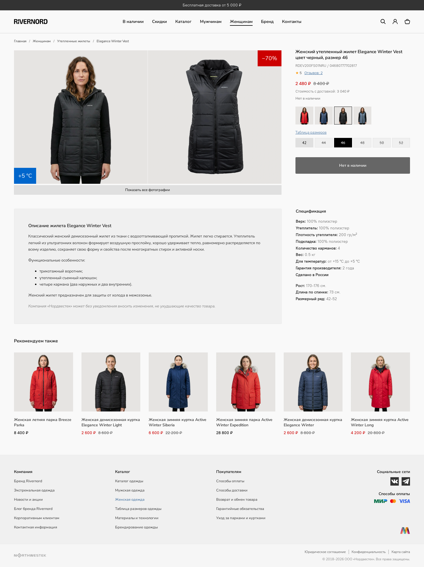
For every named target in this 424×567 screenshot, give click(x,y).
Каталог (183, 21)
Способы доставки (232, 490)
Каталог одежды (129, 481)
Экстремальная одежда (34, 490)
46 (343, 142)
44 (324, 142)
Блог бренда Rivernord (33, 508)
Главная (20, 41)
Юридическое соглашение (325, 552)
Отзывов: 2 (313, 73)
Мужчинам (211, 21)
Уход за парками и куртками (240, 518)
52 (401, 142)
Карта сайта (401, 552)
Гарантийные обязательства (240, 508)
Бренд (267, 21)
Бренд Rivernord (28, 481)
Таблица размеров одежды (138, 508)
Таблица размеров (311, 132)
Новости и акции (28, 499)
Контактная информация (35, 527)
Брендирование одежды (136, 527)
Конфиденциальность (369, 552)
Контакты (291, 21)
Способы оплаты (230, 481)
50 (381, 142)
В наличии (133, 21)
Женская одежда (130, 499)
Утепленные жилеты (73, 41)
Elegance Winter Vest (113, 41)
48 (362, 142)
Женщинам (241, 21)
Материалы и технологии (137, 518)
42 (304, 142)
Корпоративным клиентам (36, 518)
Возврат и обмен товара (236, 499)
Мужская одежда (130, 490)
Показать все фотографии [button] (147, 189)
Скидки (159, 21)
